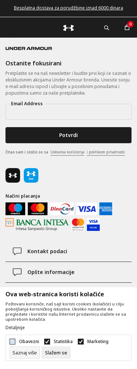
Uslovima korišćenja (67, 152)
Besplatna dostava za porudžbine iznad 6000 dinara (68, 8)
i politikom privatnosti (106, 152)
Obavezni (29, 341)
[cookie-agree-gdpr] (56, 352)
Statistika (63, 341)
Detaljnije (15, 328)
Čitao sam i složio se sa (65, 152)
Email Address (27, 103)
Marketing (98, 341)
